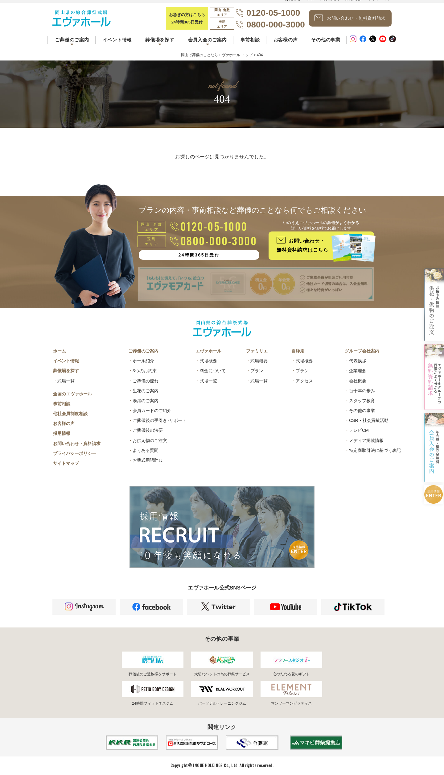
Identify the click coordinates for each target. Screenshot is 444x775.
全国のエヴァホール (72, 393)
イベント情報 (117, 39)
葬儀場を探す (66, 370)
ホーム (59, 350)
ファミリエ (257, 350)
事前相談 (250, 39)
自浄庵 (297, 350)
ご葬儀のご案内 (143, 350)
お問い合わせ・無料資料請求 (350, 18)
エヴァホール (208, 350)
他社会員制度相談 (70, 413)
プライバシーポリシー (74, 453)
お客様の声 (285, 39)
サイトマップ (66, 463)
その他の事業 (325, 39)
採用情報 (61, 433)
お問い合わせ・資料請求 (77, 443)
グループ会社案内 (362, 350)
